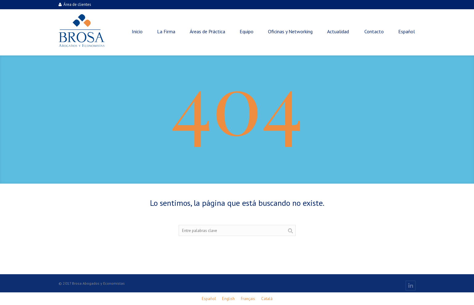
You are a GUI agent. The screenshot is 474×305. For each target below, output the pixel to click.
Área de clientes (75, 4)
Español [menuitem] (209, 298)
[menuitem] (406, 31)
